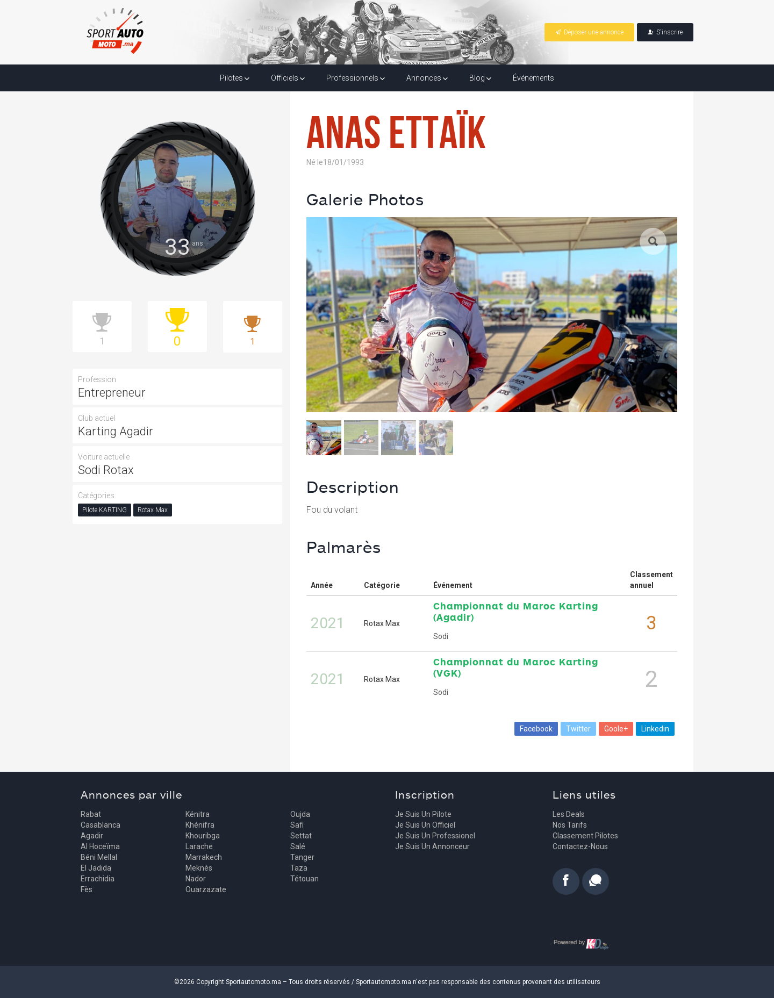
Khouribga (202, 835)
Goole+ (616, 728)
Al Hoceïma (100, 846)
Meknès (198, 868)
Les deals (569, 814)
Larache (199, 846)
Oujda (300, 814)
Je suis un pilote (423, 814)
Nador (195, 878)
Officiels (288, 78)
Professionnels (355, 78)
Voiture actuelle (104, 457)
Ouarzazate (205, 889)
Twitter (578, 728)
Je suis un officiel (425, 825)
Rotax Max (153, 510)
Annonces (427, 78)
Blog (480, 78)
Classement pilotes (585, 835)
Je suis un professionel (435, 835)
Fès (86, 889)
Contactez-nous (580, 846)
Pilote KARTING (104, 510)
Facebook (536, 728)
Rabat (91, 814)
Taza (298, 868)
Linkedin (655, 728)
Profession (97, 379)
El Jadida (96, 868)
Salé (297, 846)
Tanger (302, 857)
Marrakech (203, 857)
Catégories (96, 495)
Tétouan (304, 878)
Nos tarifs (570, 825)
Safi (297, 825)
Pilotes (234, 78)
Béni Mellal (99, 857)
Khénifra (199, 825)
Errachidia (97, 878)
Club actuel (96, 418)
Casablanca (100, 825)
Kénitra (197, 814)
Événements (533, 78)
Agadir (92, 835)
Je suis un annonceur (432, 846)
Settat (301, 835)
